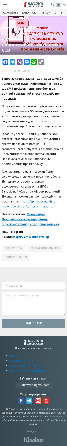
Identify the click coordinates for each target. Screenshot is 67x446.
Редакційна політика (24, 366)
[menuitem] (58, 5)
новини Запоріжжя (48, 409)
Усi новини (10, 12)
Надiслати (34, 323)
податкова (13, 248)
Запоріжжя (29, 12)
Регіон (45, 12)
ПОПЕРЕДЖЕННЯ (16, 257)
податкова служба (45, 248)
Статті (59, 12)
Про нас (14, 356)
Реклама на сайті (21, 361)
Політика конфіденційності (28, 371)
